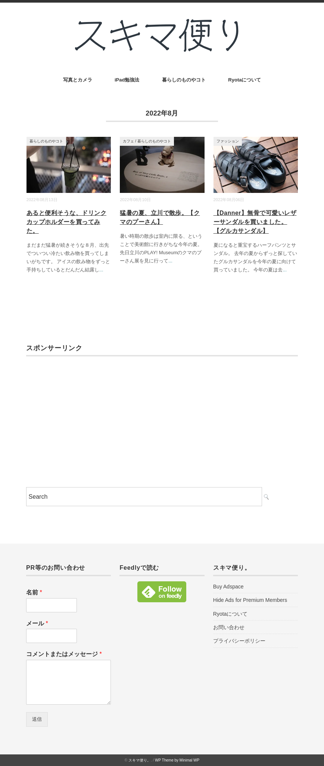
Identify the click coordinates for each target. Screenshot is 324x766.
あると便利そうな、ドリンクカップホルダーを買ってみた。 (66, 222)
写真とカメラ (77, 80)
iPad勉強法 (127, 80)
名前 (34, 592)
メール (37, 623)
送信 (37, 719)
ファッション (227, 141)
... (101, 270)
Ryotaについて (244, 80)
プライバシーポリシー (239, 641)
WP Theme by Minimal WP (177, 760)
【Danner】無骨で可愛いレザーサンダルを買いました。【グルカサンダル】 (255, 222)
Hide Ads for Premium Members (250, 600)
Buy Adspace (228, 587)
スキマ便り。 (139, 760)
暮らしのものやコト (184, 80)
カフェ (128, 141)
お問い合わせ (228, 627)
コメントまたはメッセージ (64, 654)
